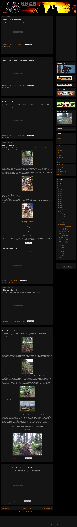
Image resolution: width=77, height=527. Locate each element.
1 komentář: (19, 501)
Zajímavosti (9, 46)
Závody (14, 244)
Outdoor (59, 159)
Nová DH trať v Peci (9, 331)
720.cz (24, 235)
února (61, 253)
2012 (59, 207)
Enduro (58, 150)
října (61, 218)
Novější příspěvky (6, 508)
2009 (59, 213)
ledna (61, 255)
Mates (27, 222)
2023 (59, 185)
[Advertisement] (27, 51)
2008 (59, 257)
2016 (59, 199)
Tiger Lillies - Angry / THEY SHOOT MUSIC (18, 60)
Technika (59, 152)
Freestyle (8, 282)
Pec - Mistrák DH (8, 145)
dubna (61, 249)
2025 (59, 181)
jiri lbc (17, 277)
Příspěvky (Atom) (31, 511)
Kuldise (30, 231)
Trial (58, 162)
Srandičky (59, 169)
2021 (59, 189)
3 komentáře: (20, 458)
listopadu (62, 216)
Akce (58, 155)
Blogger (56, 524)
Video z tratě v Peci (9, 290)
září (61, 220)
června (61, 245)
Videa (12, 282)
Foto (12, 244)
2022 (59, 187)
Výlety (58, 148)
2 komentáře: (20, 44)
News (14, 460)
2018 (59, 195)
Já (27, 226)
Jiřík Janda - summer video (8, 277)
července (62, 224)
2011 (59, 209)
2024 (59, 183)
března (61, 251)
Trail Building (60, 164)
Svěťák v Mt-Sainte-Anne (11, 19)
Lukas (20, 497)
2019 (59, 193)
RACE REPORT (60, 171)
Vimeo (21, 277)
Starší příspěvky (48, 508)
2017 (59, 197)
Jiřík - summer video (10, 248)
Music (8, 87)
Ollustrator (41, 524)
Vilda (27, 223)
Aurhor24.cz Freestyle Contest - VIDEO (17, 468)
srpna (61, 222)
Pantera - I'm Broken (10, 102)
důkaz (16, 195)
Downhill (8, 244)
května (61, 247)
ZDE (29, 429)
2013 (59, 205)
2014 (59, 203)
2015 (59, 201)
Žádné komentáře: (21, 85)
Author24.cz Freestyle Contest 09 (9, 497)
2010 (59, 211)
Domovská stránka (27, 508)
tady (24, 229)
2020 (59, 191)
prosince (62, 214)
